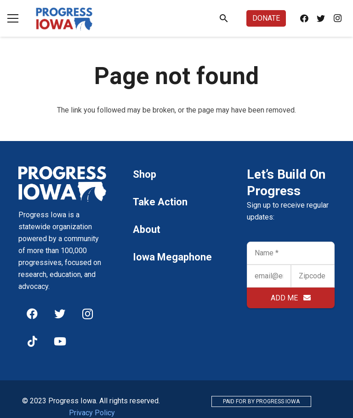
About (146, 229)
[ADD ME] (291, 298)
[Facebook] (304, 18)
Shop (144, 174)
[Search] (224, 18)
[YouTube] (60, 341)
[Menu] (12, 18)
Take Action (160, 202)
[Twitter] (321, 18)
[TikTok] (32, 341)
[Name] (291, 253)
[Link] (64, 18)
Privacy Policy (92, 412)
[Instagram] (337, 18)
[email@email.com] (268, 276)
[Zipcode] (313, 276)
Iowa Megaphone (172, 257)
